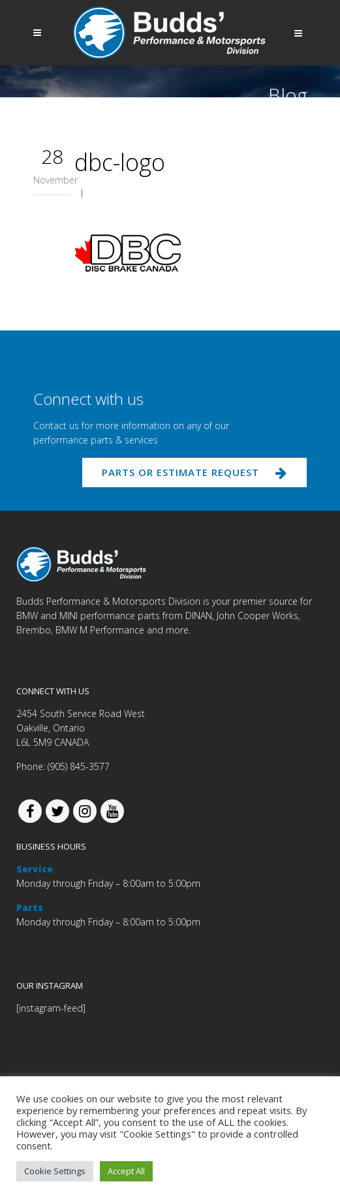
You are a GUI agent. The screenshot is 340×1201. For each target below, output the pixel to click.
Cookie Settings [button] (54, 1171)
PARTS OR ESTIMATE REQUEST (194, 472)
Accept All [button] (126, 1171)
